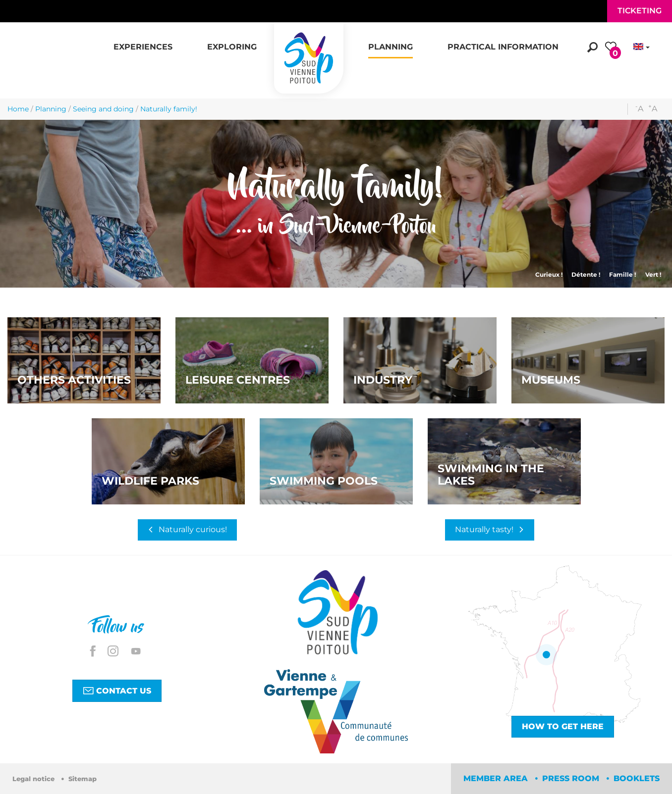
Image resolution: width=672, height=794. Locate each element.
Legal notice (34, 779)
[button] (143, 41)
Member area (496, 778)
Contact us (117, 690)
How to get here (563, 726)
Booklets (637, 778)
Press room (572, 778)
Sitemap (82, 779)
